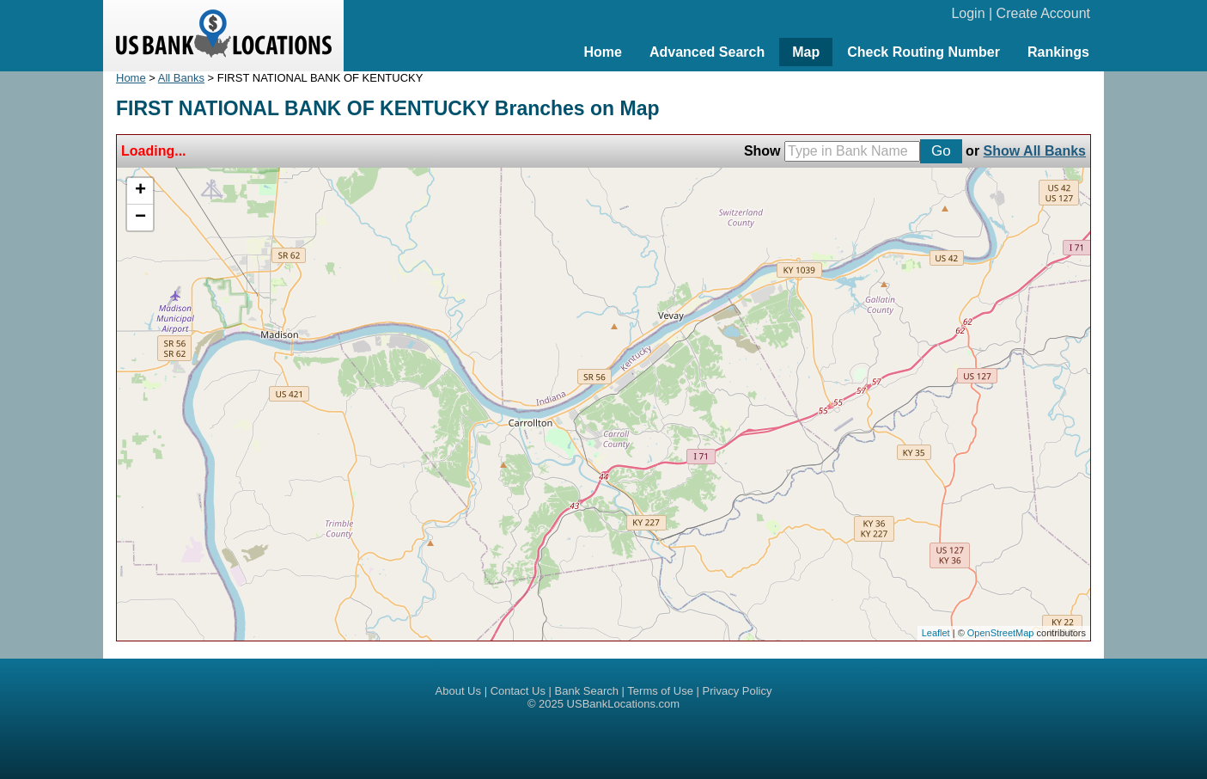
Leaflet (936, 633)
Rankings (1058, 52)
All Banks (181, 77)
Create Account (1043, 13)
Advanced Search (707, 52)
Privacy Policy (737, 690)
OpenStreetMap (1000, 633)
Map (806, 52)
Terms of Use (660, 690)
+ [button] (140, 191)
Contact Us (518, 690)
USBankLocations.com (623, 703)
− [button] (140, 217)
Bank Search (587, 690)
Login (967, 13)
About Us (458, 690)
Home (602, 52)
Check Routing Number (923, 52)
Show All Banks (1035, 151)
